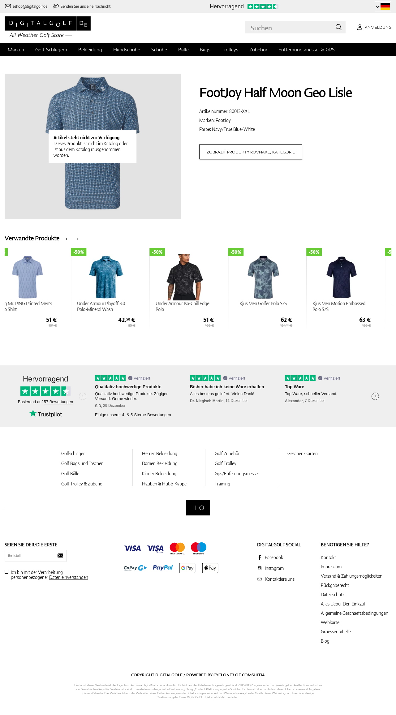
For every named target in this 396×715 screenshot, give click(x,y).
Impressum (331, 567)
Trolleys (230, 49)
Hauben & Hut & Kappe (164, 484)
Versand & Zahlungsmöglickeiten (351, 576)
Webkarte (330, 622)
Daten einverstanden (68, 577)
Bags (205, 49)
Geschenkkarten (302, 453)
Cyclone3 (223, 675)
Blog (325, 641)
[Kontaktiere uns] (26, 6)
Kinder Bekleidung (159, 473)
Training (222, 484)
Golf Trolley (225, 463)
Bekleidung (90, 49)
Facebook (274, 557)
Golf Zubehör (227, 453)
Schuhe (159, 49)
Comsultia (253, 675)
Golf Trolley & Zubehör (82, 484)
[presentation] (66, 238)
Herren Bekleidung (159, 453)
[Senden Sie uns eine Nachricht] (81, 6)
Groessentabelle (336, 632)
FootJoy (223, 120)
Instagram (274, 568)
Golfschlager (73, 453)
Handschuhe (126, 49)
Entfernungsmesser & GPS (306, 49)
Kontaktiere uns (280, 579)
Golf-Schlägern (51, 49)
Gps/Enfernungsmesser (237, 473)
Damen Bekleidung (160, 463)
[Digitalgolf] (198, 507)
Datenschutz (332, 594)
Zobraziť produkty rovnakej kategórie (251, 152)
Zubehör (258, 49)
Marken (16, 49)
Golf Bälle (70, 473)
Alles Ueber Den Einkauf (343, 604)
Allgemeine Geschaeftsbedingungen (354, 613)
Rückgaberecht (335, 585)
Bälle (183, 49)
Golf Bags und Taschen (82, 463)
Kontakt (328, 557)
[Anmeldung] (373, 27)
